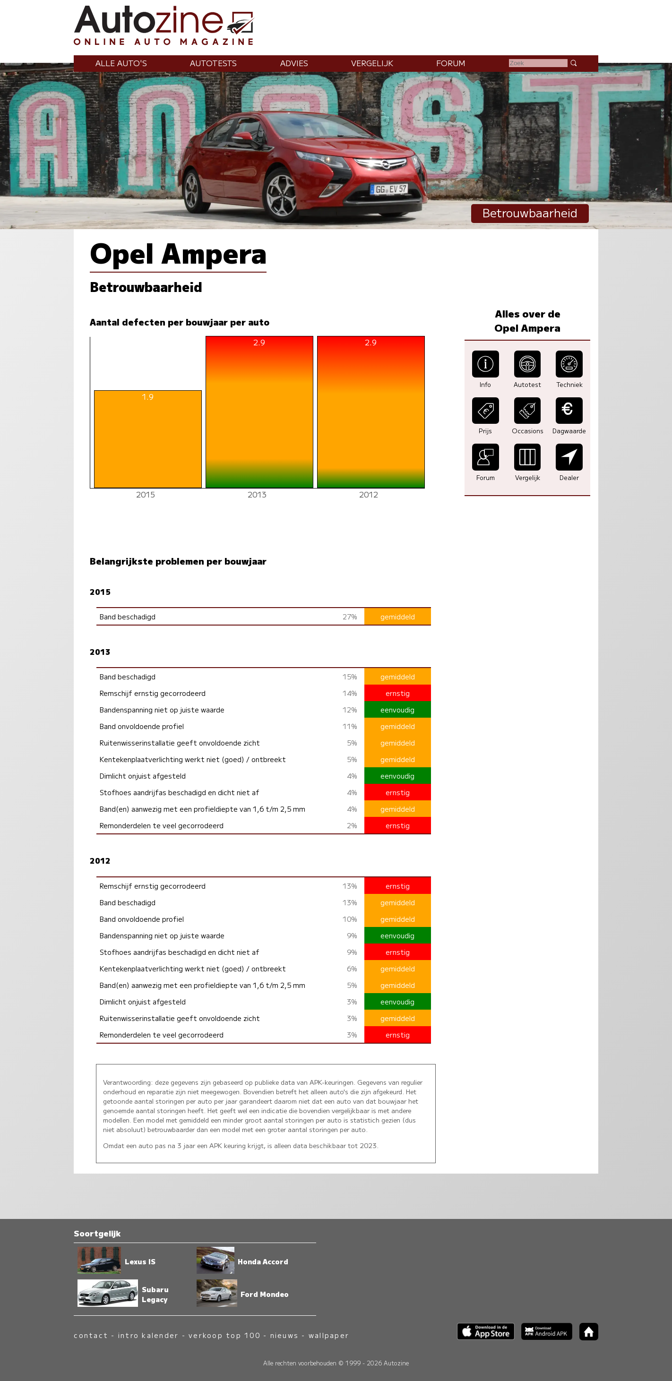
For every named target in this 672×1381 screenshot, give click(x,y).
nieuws (284, 1335)
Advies (294, 63)
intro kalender (148, 1335)
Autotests (213, 63)
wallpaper (329, 1335)
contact (91, 1335)
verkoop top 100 (224, 1335)
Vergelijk (372, 63)
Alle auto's (121, 63)
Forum (450, 63)
